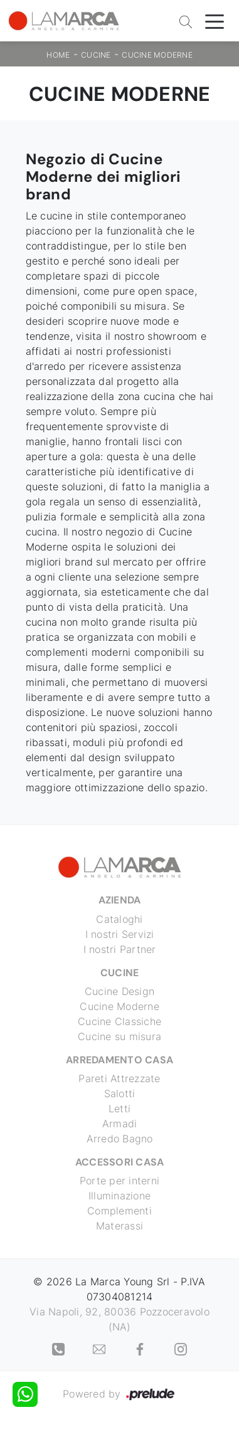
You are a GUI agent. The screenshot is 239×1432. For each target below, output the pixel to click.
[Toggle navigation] (214, 21)
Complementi (119, 1210)
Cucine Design (119, 991)
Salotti (119, 1093)
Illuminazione (119, 1195)
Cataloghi (119, 919)
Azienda (119, 900)
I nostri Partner (119, 949)
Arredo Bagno (120, 1138)
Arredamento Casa (119, 1059)
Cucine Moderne (157, 55)
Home (58, 55)
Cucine (96, 55)
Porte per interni (119, 1180)
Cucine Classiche (119, 1021)
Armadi (119, 1123)
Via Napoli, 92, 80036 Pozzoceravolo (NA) (119, 1319)
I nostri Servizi (119, 934)
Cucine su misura (119, 1036)
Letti (119, 1108)
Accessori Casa (119, 1162)
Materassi (119, 1225)
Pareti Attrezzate (119, 1078)
